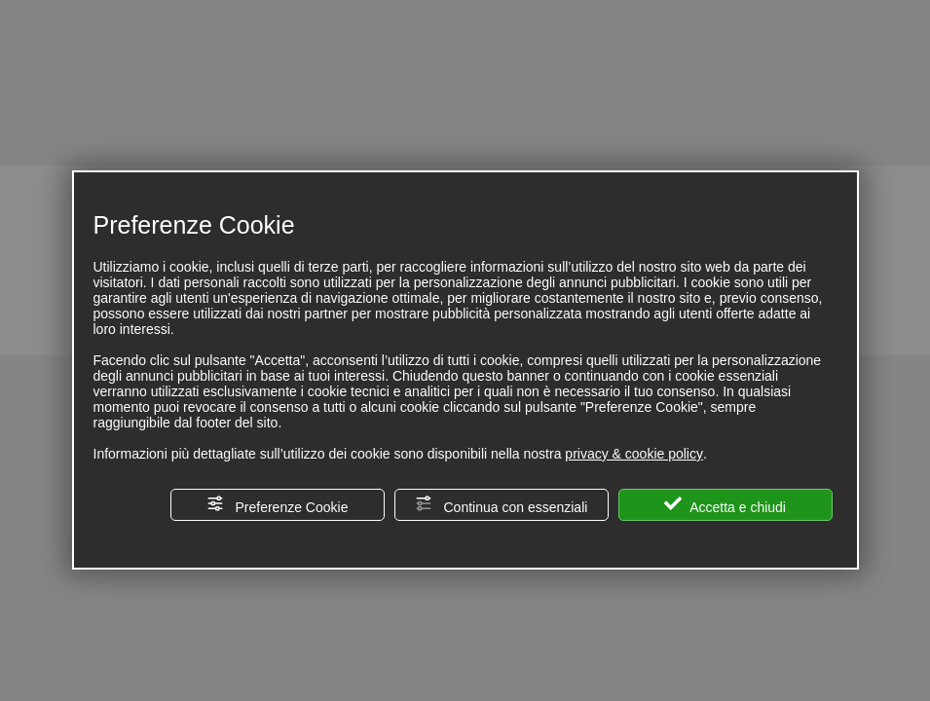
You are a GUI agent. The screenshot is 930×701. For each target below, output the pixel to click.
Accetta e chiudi (725, 505)
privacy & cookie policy (634, 453)
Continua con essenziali (501, 505)
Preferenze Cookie (277, 505)
